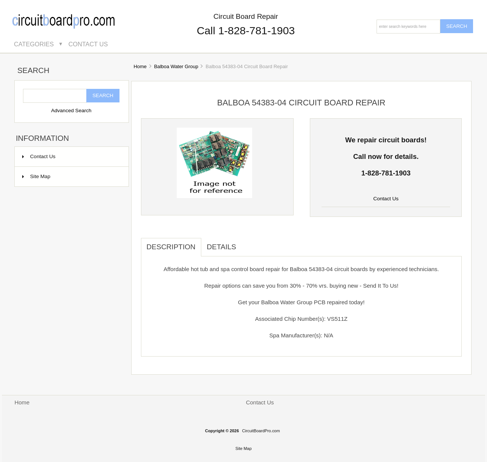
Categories (34, 44)
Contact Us (88, 44)
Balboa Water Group (176, 66)
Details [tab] (221, 247)
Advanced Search (71, 110)
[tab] (247, 243)
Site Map (36, 176)
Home (139, 66)
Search (33, 71)
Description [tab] (171, 247)
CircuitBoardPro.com (261, 430)
